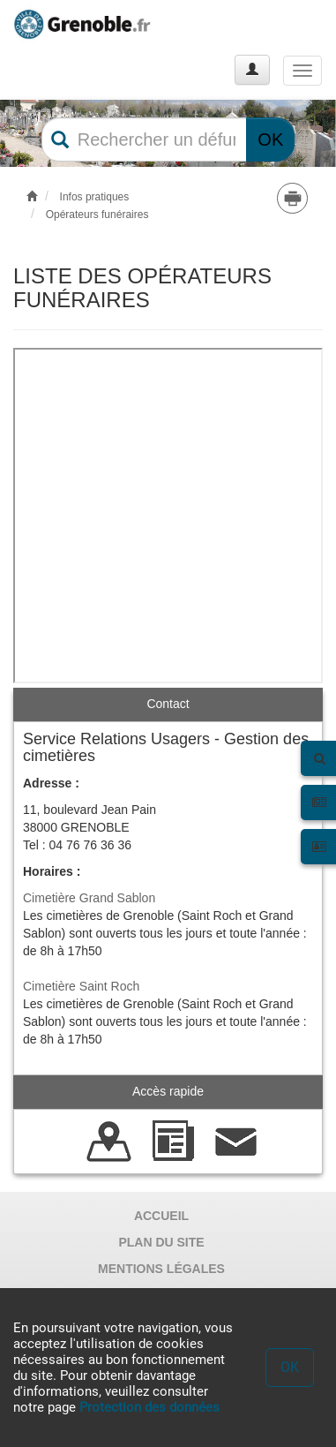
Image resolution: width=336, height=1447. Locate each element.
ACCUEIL (161, 1216)
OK (270, 139)
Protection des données (149, 1407)
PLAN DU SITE (161, 1242)
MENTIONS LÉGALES (161, 1269)
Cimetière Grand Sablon (89, 898)
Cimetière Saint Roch (81, 986)
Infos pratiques (95, 197)
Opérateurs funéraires (97, 214)
